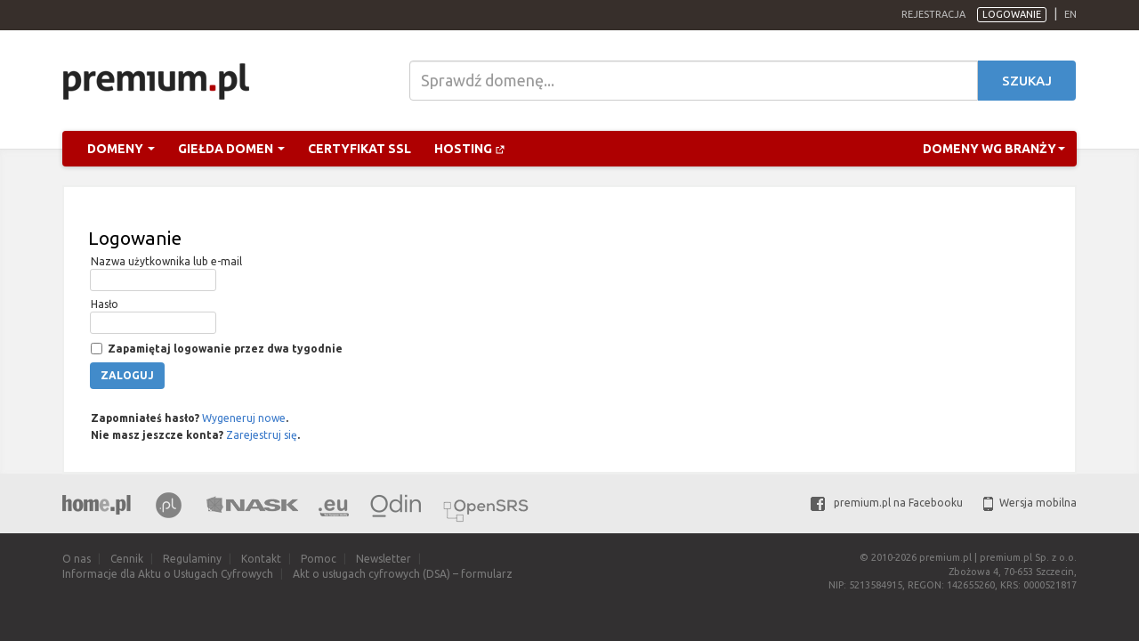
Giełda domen (231, 149)
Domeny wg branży (994, 149)
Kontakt (261, 558)
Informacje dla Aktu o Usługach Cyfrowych (167, 574)
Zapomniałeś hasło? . (188, 418)
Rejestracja (933, 14)
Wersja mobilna (1030, 502)
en (1070, 14)
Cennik (126, 558)
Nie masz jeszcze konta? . (194, 435)
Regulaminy (192, 558)
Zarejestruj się (261, 435)
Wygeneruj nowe (244, 418)
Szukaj (1027, 80)
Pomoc (318, 558)
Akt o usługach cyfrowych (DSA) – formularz (403, 574)
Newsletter (383, 558)
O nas (76, 558)
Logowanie (1011, 14)
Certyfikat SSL (359, 149)
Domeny (121, 149)
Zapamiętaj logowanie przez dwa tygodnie (224, 348)
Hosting (469, 149)
